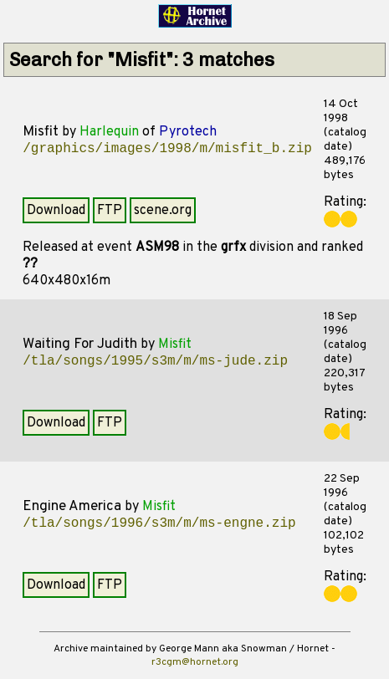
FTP (109, 210)
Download (56, 210)
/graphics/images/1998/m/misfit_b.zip (167, 148)
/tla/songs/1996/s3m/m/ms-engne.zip (159, 523)
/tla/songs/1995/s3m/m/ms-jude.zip (155, 361)
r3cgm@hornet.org (194, 662)
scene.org (163, 210)
